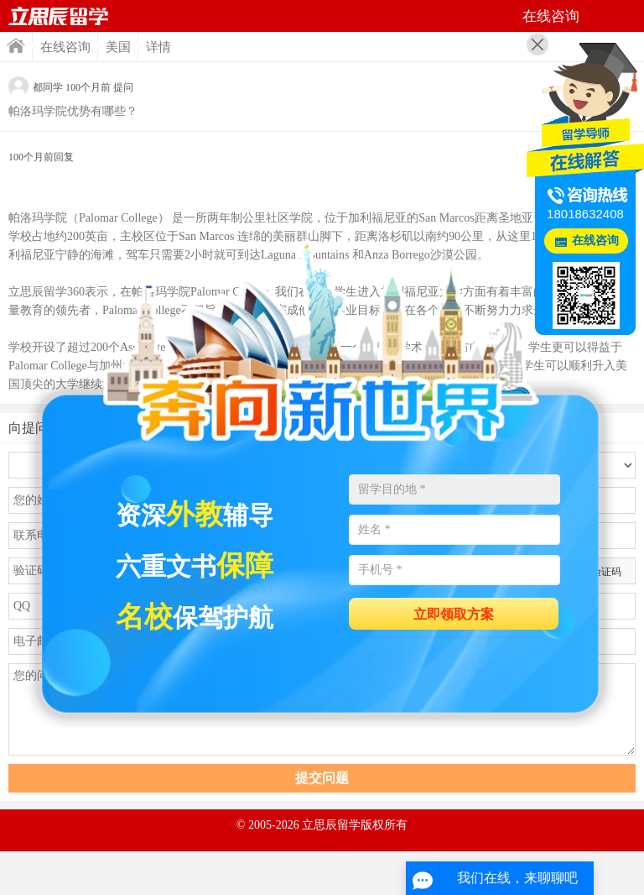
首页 (58, 16)
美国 (118, 47)
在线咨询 (65, 47)
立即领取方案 (453, 614)
